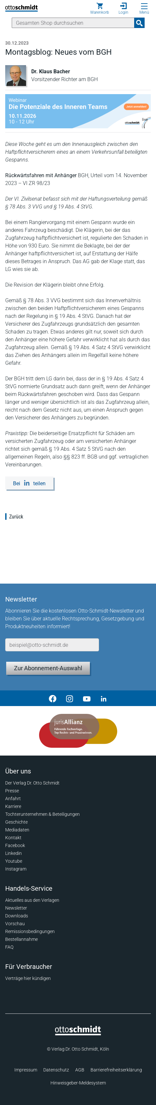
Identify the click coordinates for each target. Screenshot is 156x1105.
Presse (12, 790)
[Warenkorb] (99, 8)
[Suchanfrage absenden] (139, 23)
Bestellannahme (21, 939)
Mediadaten (17, 829)
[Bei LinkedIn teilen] (29, 482)
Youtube (13, 861)
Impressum (25, 1069)
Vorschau (15, 923)
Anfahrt (13, 798)
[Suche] (73, 23)
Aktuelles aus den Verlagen (32, 900)
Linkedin (13, 853)
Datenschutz (56, 1069)
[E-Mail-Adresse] (52, 644)
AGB (79, 1069)
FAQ (9, 947)
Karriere (13, 806)
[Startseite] (78, 1033)
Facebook (15, 845)
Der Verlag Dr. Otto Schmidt (32, 783)
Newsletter (16, 908)
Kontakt (13, 837)
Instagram (15, 868)
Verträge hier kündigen (28, 978)
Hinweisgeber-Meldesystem (78, 1082)
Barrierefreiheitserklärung (116, 1069)
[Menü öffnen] (144, 6)
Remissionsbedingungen (30, 931)
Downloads (16, 915)
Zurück (16, 517)
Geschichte (16, 822)
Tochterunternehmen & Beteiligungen (42, 814)
